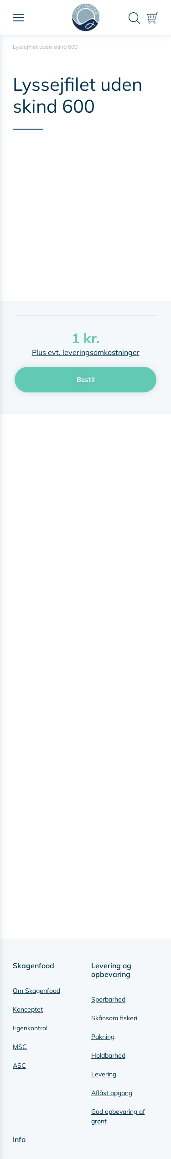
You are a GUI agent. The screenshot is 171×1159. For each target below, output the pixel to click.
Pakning (102, 1037)
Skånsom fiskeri (114, 1018)
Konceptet (28, 1009)
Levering (103, 1074)
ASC (19, 1065)
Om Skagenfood (36, 991)
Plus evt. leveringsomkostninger (86, 352)
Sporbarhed (108, 999)
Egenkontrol (30, 1028)
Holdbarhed (108, 1055)
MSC (20, 1047)
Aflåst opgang (111, 1093)
